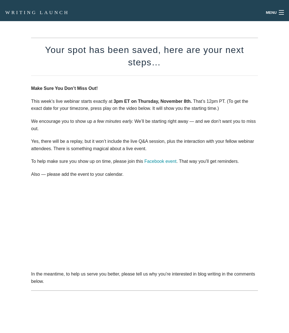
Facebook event (160, 161)
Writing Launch (37, 12)
